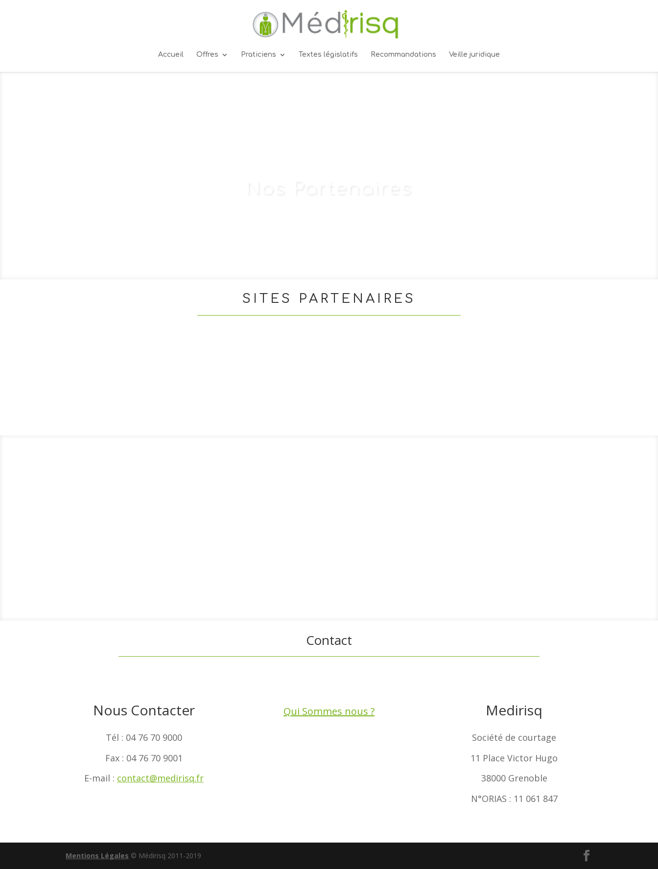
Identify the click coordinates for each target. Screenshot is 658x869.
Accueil (171, 54)
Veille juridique (474, 54)
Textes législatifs (328, 54)
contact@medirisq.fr (160, 778)
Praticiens (258, 54)
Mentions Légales (97, 855)
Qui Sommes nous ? (329, 711)
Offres (207, 54)
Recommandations (403, 54)
